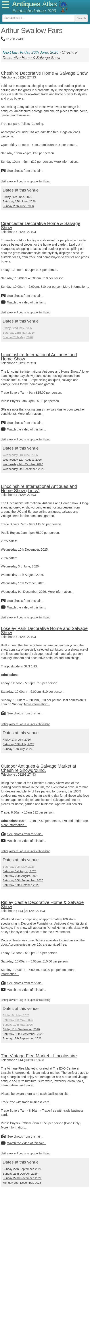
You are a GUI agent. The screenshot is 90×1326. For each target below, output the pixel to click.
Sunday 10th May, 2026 (18, 1024)
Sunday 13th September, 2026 (22, 1038)
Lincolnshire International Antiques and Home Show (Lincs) (39, 488)
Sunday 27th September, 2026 (22, 1169)
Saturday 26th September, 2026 (23, 880)
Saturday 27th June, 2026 (19, 201)
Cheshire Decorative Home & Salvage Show (44, 73)
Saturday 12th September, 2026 (23, 1034)
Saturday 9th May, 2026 (18, 1020)
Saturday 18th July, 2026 (18, 744)
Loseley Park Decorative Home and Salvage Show (44, 630)
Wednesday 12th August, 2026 (22, 459)
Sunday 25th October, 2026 (20, 1173)
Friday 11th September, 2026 (21, 1029)
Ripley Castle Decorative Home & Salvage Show (42, 904)
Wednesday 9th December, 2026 (23, 469)
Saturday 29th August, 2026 (20, 876)
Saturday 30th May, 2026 (18, 866)
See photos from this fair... (25, 170)
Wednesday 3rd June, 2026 (20, 455)
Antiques (34, 4)
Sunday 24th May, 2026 (18, 337)
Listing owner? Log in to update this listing (25, 181)
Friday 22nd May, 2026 (17, 328)
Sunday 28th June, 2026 (18, 206)
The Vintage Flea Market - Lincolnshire (39, 1055)
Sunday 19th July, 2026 (18, 749)
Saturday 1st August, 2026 (19, 871)
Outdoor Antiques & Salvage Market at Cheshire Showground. (38, 768)
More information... (67, 161)
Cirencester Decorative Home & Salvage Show (40, 225)
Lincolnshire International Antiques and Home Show (39, 356)
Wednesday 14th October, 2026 (23, 464)
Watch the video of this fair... (26, 302)
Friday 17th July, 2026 (17, 739)
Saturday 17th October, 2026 (21, 885)
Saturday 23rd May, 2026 (19, 332)
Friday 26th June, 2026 (17, 197)
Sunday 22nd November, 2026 (22, 1178)
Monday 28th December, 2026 (22, 1182)
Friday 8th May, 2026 (16, 1015)
